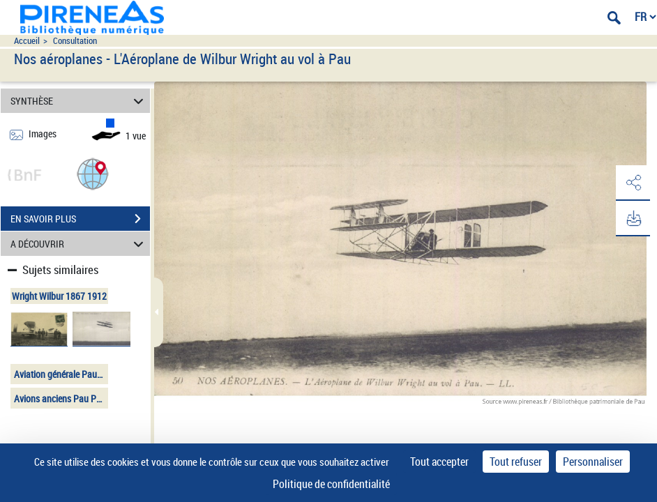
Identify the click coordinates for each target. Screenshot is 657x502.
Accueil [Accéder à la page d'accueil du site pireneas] (27, 41)
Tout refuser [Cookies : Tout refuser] (516, 461)
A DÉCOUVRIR (78, 243)
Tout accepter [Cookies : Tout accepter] (439, 461)
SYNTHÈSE (78, 101)
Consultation (75, 41)
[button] (92, 173)
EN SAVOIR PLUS (80, 219)
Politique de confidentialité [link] (331, 484)
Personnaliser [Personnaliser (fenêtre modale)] (593, 461)
